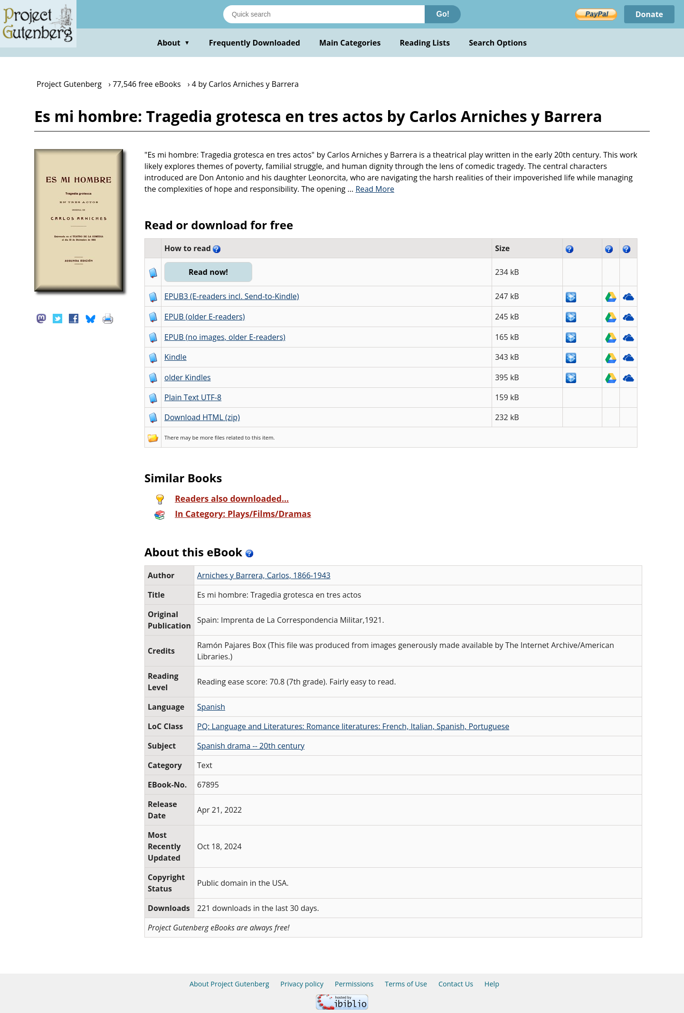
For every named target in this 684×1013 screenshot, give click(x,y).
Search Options (498, 43)
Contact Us (455, 983)
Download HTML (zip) (202, 417)
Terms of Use (406, 983)
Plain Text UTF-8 (192, 397)
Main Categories (350, 43)
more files (212, 437)
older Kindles (187, 377)
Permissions (354, 983)
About (173, 42)
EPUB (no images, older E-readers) (224, 337)
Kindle (175, 357)
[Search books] (324, 14)
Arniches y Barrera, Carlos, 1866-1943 (264, 575)
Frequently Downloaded (254, 43)
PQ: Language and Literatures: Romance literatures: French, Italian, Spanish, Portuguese (353, 726)
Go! (442, 14)
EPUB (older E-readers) (204, 316)
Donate (649, 14)
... (371, 189)
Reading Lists (425, 43)
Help (491, 983)
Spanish (211, 707)
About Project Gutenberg (229, 983)
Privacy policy (301, 983)
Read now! (208, 272)
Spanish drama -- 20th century (250, 746)
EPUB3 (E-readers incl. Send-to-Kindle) (231, 296)
